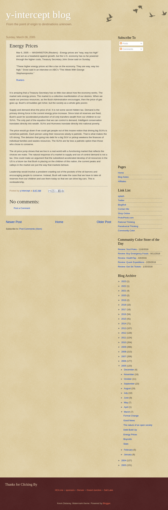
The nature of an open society (137, 425)
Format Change (130, 415)
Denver (81, 490)
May (126, 402)
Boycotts (127, 439)
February (128, 449)
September (129, 383)
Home (59, 222)
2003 (124, 465)
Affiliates (122, 181)
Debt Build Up (130, 430)
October (128, 379)
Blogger (106, 503)
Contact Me (123, 209)
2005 (124, 365)
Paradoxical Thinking (128, 226)
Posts (124, 43)
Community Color (126, 230)
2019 (124, 300)
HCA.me (59, 490)
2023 (124, 281)
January (128, 454)
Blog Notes (123, 177)
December (129, 369)
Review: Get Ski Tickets (129, 266)
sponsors (70, 490)
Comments (126, 49)
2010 (124, 342)
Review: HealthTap (127, 258)
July (126, 393)
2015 (124, 319)
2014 (124, 323)
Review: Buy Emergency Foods (133, 253)
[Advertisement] (128, 108)
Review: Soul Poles (127, 249)
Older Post (104, 222)
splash (121, 196)
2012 (124, 333)
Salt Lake (108, 490)
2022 (124, 286)
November (129, 374)
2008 (124, 351)
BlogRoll (122, 204)
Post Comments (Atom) (30, 229)
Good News (129, 420)
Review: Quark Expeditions (131, 262)
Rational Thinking (126, 222)
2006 (124, 361)
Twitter (121, 200)
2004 (124, 460)
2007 (124, 356)
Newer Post (14, 222)
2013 (124, 328)
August (127, 388)
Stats (125, 444)
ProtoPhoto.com (126, 217)
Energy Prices (130, 434)
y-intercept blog (38, 14)
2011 (124, 337)
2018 (124, 304)
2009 (124, 347)
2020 (124, 295)
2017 (124, 309)
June (126, 397)
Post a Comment (22, 208)
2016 (124, 314)
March (127, 412)
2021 (124, 290)
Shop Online (124, 213)
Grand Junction (94, 490)
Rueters (20, 80)
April (126, 407)
